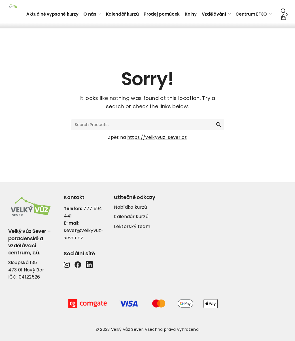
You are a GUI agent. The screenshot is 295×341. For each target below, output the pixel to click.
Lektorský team (132, 226)
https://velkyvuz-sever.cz (157, 137)
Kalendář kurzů (131, 216)
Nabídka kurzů (130, 207)
